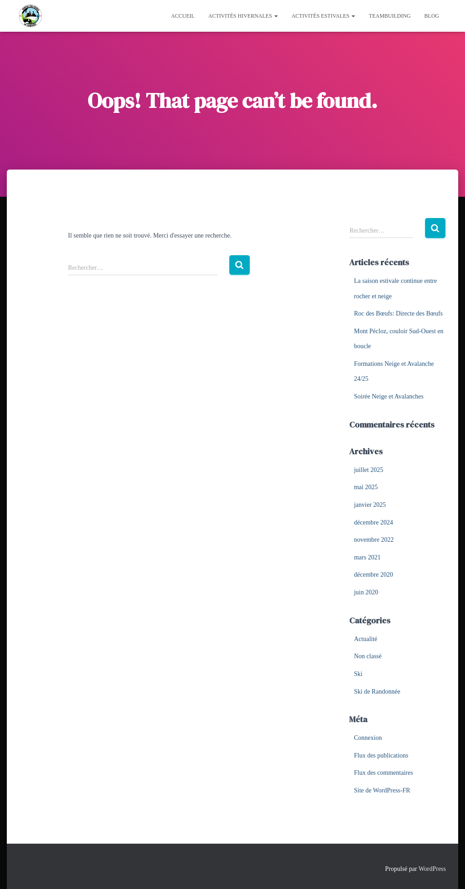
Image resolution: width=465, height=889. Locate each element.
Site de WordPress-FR (382, 790)
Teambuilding (390, 16)
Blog (431, 16)
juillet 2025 (368, 469)
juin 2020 (366, 592)
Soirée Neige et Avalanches (388, 396)
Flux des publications (381, 755)
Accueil (183, 16)
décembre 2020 (373, 574)
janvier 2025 (370, 504)
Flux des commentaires (383, 772)
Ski (358, 673)
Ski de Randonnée (377, 691)
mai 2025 (366, 487)
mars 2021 (367, 557)
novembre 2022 (373, 539)
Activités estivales (323, 16)
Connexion (367, 737)
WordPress (432, 868)
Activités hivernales (243, 16)
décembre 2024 (373, 522)
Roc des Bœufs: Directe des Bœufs (398, 313)
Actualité (365, 639)
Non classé (367, 656)
